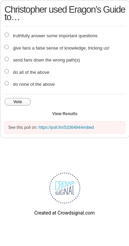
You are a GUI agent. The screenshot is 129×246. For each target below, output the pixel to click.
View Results (65, 113)
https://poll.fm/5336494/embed (66, 127)
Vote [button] (17, 101)
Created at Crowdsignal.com (64, 213)
